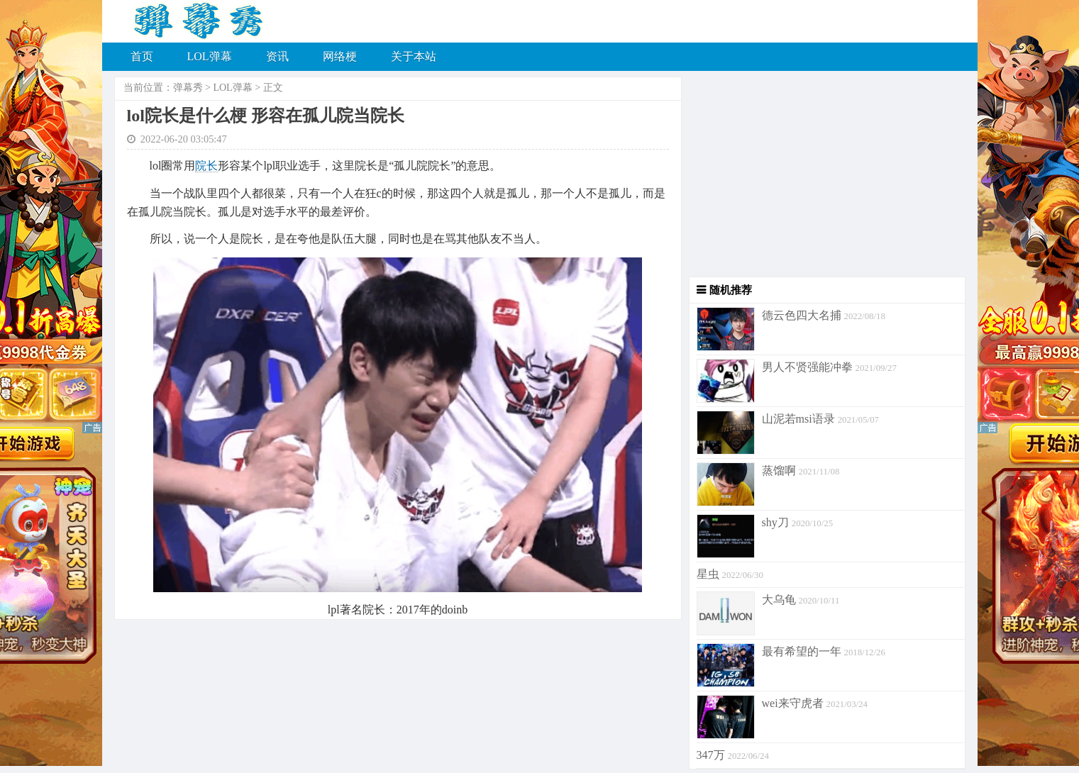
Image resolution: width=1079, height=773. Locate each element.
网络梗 (340, 56)
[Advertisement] (823, 177)
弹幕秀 (188, 87)
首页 (142, 56)
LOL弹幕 (209, 56)
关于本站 (413, 56)
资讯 (277, 56)
